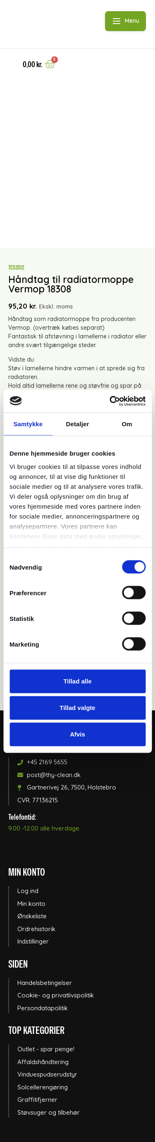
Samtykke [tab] (28, 423)
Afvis (77, 734)
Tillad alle (77, 681)
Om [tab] (127, 423)
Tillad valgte (77, 707)
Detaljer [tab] (77, 423)
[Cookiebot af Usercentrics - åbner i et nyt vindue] (110, 401)
